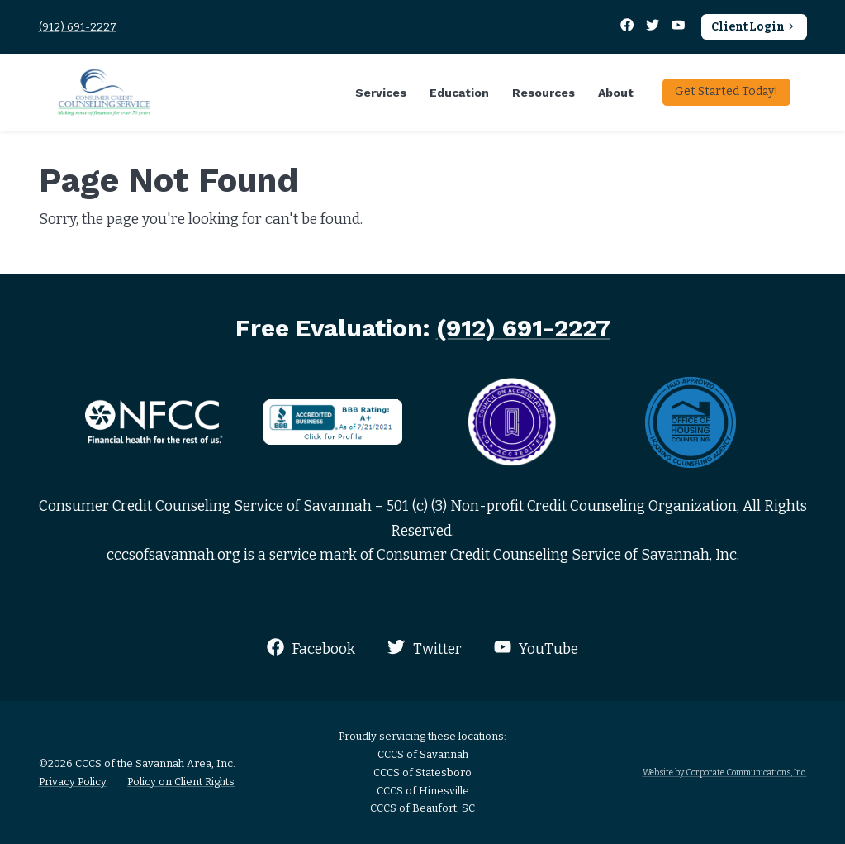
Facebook (311, 647)
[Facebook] (628, 27)
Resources (543, 92)
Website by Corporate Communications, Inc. (725, 772)
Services (380, 92)
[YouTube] (678, 27)
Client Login (753, 27)
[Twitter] (654, 27)
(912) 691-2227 (77, 27)
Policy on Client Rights (181, 781)
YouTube (536, 647)
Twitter (424, 647)
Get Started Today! (726, 91)
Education (459, 92)
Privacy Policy (73, 781)
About (616, 92)
